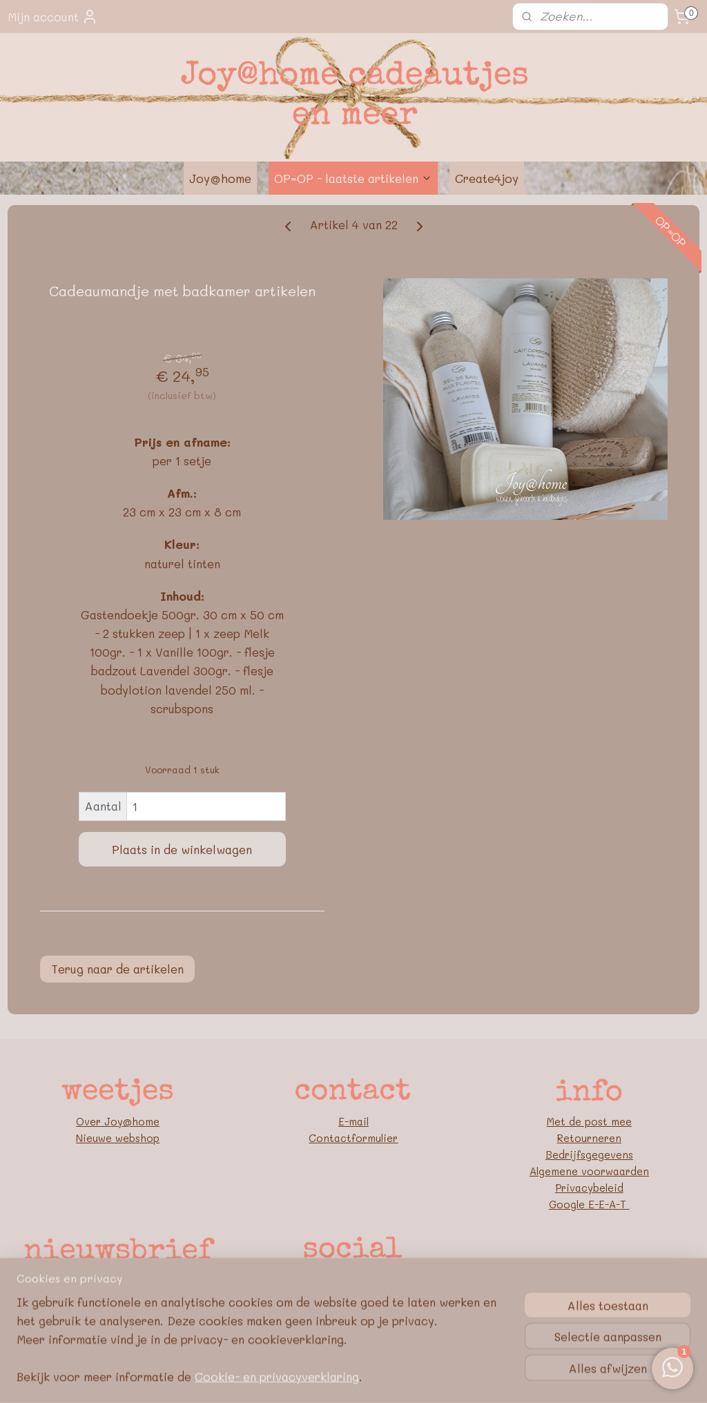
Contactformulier (353, 1138)
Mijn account (53, 16)
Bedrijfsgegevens (589, 1154)
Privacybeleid (589, 1187)
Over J (93, 1121)
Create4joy (487, 178)
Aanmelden (117, 1280)
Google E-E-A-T (589, 1204)
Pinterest (353, 1297)
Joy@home (220, 178)
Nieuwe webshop (117, 1138)
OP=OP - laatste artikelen (353, 178)
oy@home (134, 1121)
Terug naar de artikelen (117, 968)
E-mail (353, 1121)
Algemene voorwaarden (589, 1171)
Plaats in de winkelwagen (182, 849)
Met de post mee (589, 1121)
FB (353, 1280)
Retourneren (589, 1138)
